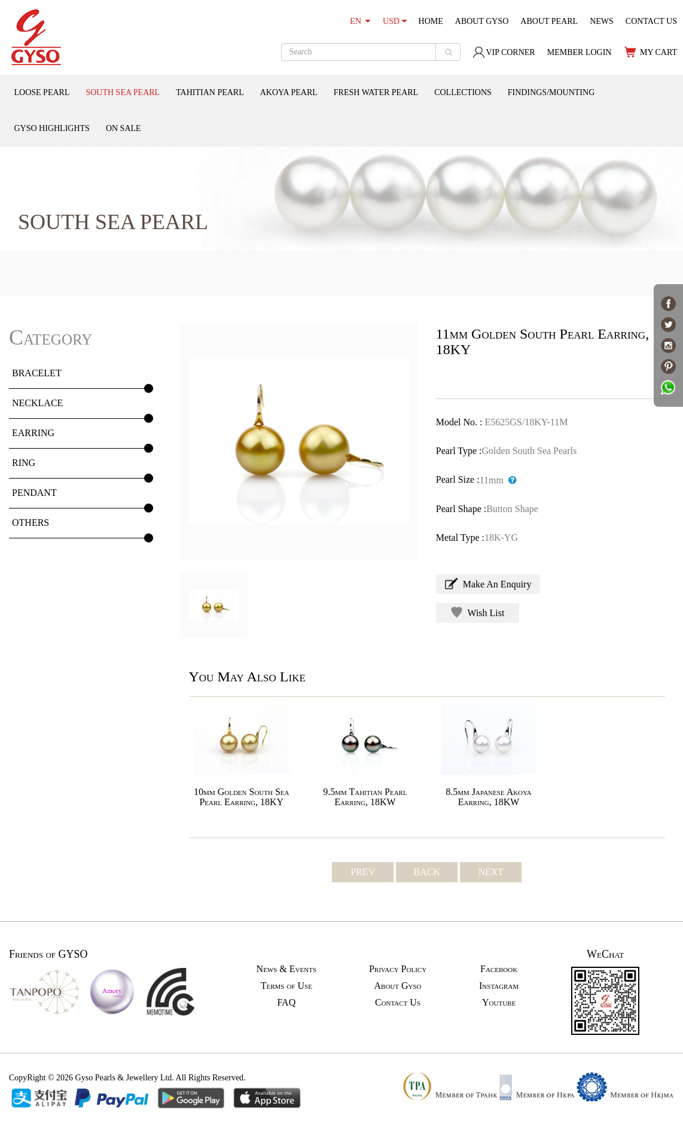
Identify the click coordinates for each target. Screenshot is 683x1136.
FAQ (286, 1002)
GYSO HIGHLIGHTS (52, 128)
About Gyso (397, 985)
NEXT (491, 872)
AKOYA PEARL (289, 92)
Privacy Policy (397, 969)
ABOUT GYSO (482, 21)
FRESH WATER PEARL (376, 92)
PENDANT (34, 493)
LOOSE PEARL (42, 92)
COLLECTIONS (463, 92)
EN (360, 21)
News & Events (286, 969)
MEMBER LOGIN (579, 52)
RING (23, 463)
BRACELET (37, 373)
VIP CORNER (503, 52)
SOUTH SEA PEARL (123, 92)
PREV (362, 872)
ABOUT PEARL (549, 21)
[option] (299, 442)
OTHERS (30, 522)
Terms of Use (286, 985)
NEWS (602, 21)
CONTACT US (651, 21)
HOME (431, 21)
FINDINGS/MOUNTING (551, 92)
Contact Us (397, 1002)
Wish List (478, 612)
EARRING (33, 433)
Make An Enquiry (488, 583)
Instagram (499, 985)
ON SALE (123, 128)
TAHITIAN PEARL (210, 92)
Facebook (498, 969)
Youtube (499, 1002)
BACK (427, 872)
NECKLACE (37, 403)
